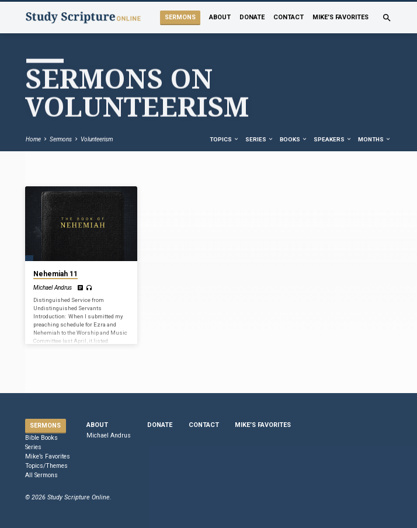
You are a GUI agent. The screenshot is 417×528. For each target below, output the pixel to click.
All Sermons (41, 475)
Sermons (180, 17)
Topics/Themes (46, 466)
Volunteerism (97, 139)
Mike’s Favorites (340, 17)
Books (294, 139)
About (220, 17)
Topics (224, 139)
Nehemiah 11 (55, 274)
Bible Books (41, 438)
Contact (288, 17)
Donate (252, 17)
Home (33, 139)
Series (259, 139)
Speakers (333, 139)
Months (374, 139)
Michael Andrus (52, 287)
